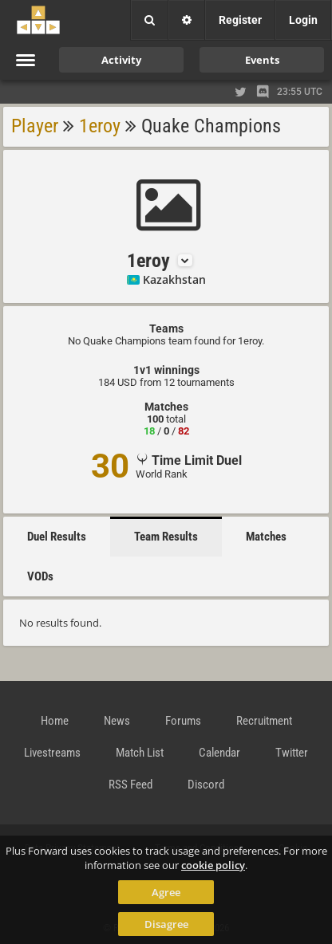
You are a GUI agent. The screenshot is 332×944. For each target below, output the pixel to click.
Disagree (166, 924)
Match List (140, 752)
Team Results (166, 536)
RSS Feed (130, 784)
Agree (166, 892)
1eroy (100, 126)
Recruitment (264, 721)
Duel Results (56, 536)
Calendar (219, 752)
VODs (40, 576)
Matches (266, 536)
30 (110, 466)
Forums (183, 721)
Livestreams (52, 752)
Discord (206, 784)
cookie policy (213, 865)
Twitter (291, 752)
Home (55, 721)
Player (34, 126)
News (117, 721)
